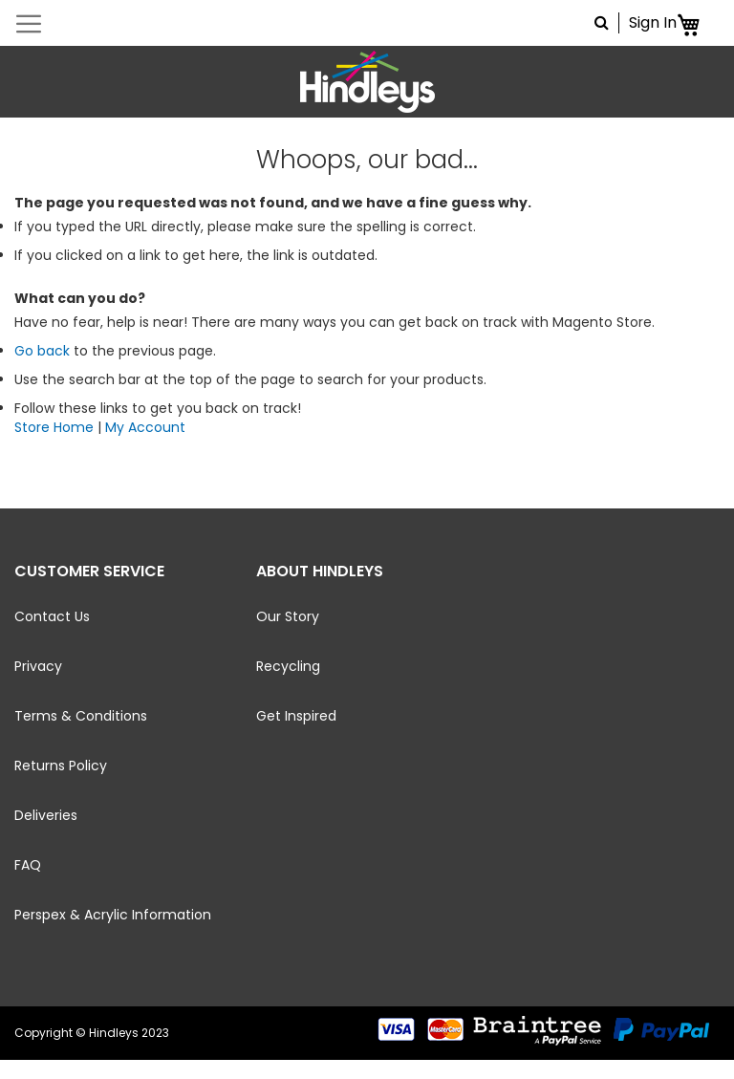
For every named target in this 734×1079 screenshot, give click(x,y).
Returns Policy (60, 765)
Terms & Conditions (80, 715)
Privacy (38, 666)
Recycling (288, 666)
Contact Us (52, 616)
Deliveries (45, 815)
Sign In (653, 22)
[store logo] (367, 82)
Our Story (287, 616)
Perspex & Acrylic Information (112, 914)
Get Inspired (296, 715)
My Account (145, 427)
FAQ (27, 864)
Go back (42, 350)
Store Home (54, 427)
